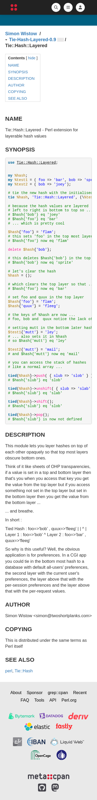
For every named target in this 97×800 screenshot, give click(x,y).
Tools (39, 700)
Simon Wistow (21, 33)
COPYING (17, 91)
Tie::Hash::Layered (36, 163)
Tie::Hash (23, 670)
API (52, 700)
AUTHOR (16, 85)
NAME (13, 65)
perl (8, 670)
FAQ (25, 700)
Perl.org (69, 700)
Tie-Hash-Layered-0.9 (32, 39)
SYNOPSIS (18, 72)
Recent (80, 692)
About (15, 692)
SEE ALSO (17, 98)
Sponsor (34, 692)
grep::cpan (58, 692)
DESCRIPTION (21, 78)
